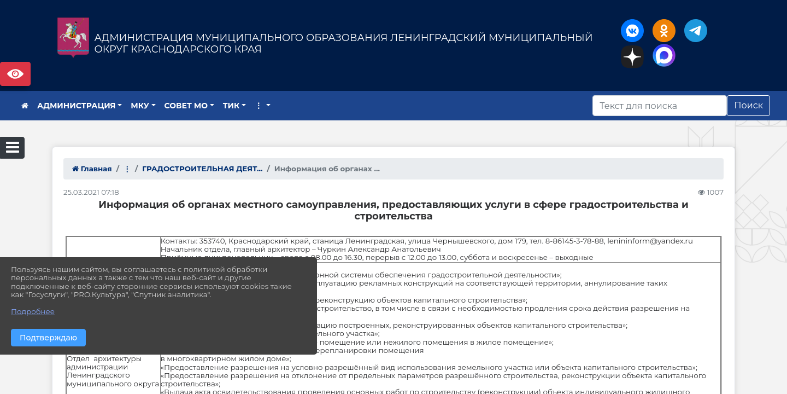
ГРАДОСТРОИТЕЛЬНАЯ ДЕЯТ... (202, 168)
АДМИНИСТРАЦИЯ (76, 106)
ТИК (231, 106)
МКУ (140, 106)
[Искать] (659, 105)
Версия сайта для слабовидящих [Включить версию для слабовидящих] (15, 74)
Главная (92, 168)
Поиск (748, 105)
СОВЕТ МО (186, 106)
